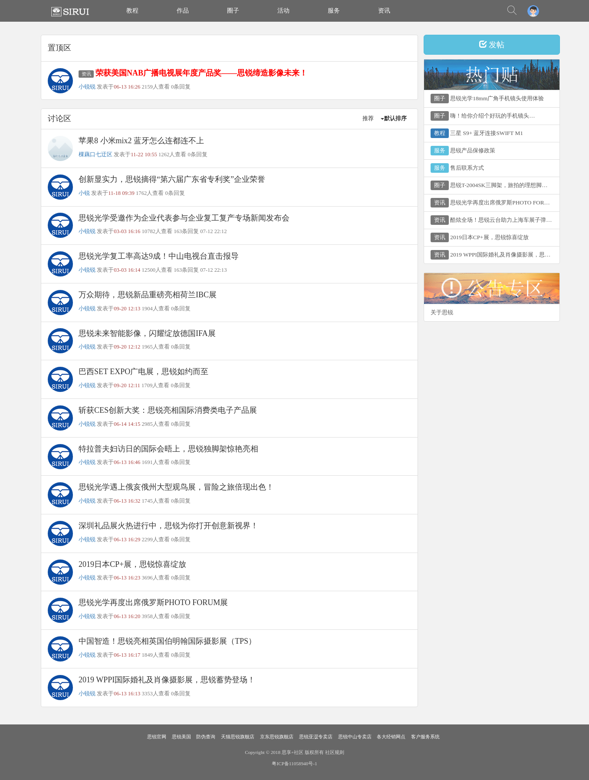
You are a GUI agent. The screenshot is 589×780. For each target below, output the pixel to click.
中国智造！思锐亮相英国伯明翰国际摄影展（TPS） (167, 641)
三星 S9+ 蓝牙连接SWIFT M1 (477, 133)
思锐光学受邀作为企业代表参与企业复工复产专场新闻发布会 (184, 218)
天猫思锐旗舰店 (237, 736)
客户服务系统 (425, 736)
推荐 (368, 118)
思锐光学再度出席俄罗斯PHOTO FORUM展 (153, 602)
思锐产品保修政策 (463, 150)
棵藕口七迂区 (95, 154)
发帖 (492, 44)
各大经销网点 (391, 736)
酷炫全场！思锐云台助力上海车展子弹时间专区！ (495, 220)
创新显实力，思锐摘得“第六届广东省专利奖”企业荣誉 (172, 179)
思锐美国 (181, 736)
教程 (132, 10)
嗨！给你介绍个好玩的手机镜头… (483, 116)
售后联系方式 (457, 168)
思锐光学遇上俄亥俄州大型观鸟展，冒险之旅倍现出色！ (176, 487)
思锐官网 (156, 736)
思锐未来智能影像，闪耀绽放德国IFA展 (147, 333)
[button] (533, 11)
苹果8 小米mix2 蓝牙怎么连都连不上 (141, 140)
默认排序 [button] (394, 118)
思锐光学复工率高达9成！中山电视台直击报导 (159, 256)
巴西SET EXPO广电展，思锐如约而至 (143, 371)
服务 (334, 10)
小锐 (84, 193)
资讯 (384, 10)
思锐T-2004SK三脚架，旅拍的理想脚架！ (492, 185)
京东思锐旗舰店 (276, 736)
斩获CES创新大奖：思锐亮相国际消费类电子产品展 (168, 410)
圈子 (233, 10)
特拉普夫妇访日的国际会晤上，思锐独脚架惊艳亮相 (168, 448)
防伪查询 (205, 736)
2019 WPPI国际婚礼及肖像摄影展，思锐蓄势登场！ (167, 679)
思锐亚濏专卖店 (315, 736)
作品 (183, 10)
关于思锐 (442, 312)
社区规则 (334, 752)
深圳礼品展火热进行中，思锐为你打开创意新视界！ (168, 525)
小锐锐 (87, 87)
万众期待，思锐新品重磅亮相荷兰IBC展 (148, 294)
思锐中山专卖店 (355, 736)
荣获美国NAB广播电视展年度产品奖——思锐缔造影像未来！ (201, 73)
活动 (283, 10)
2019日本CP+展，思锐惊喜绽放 (132, 564)
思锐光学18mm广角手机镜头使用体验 (487, 98)
